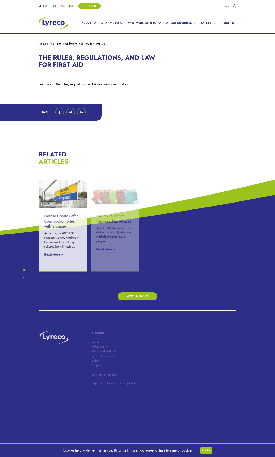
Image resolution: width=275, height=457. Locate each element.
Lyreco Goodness (179, 23)
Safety (206, 23)
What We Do (110, 23)
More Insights (137, 296)
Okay (206, 450)
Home (42, 44)
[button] (59, 112)
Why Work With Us (142, 23)
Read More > (56, 255)
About (86, 23)
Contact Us (89, 6)
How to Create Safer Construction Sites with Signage (64, 221)
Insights (227, 23)
